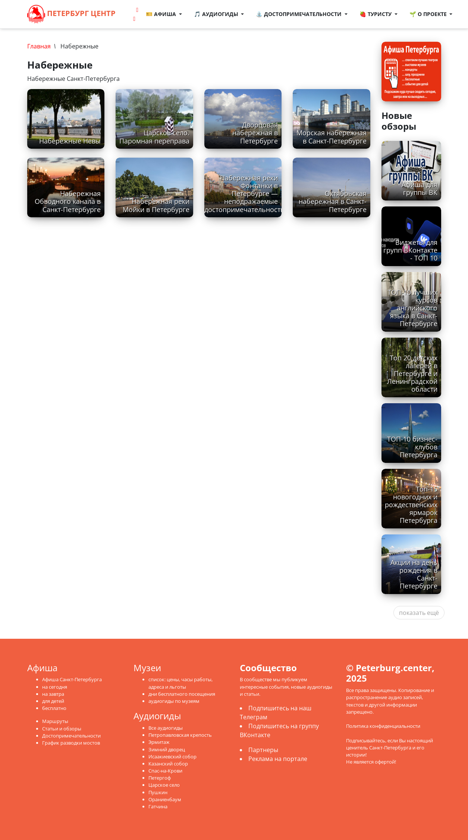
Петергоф (159, 777)
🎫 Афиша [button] (162, 14)
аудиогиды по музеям (174, 701)
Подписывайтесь (365, 740)
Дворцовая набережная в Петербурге (255, 132)
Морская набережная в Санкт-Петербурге (331, 136)
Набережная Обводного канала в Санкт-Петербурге (68, 201)
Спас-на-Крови (165, 770)
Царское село (164, 784)
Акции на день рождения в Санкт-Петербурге (413, 574)
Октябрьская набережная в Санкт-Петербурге (333, 201)
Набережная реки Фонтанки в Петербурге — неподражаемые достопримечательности (244, 193)
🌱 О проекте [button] (428, 14)
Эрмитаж (159, 742)
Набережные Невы (70, 140)
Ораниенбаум (164, 799)
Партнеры (263, 750)
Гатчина (157, 806)
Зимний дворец (166, 749)
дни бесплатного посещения (181, 694)
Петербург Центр (71, 14)
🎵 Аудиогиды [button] (217, 14)
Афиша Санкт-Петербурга (72, 679)
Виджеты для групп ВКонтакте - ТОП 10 (410, 250)
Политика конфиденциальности (383, 726)
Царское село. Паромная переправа (154, 136)
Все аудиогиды (165, 727)
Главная (39, 46)
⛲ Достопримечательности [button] (299, 14)
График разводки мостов (71, 742)
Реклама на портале (277, 759)
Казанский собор (168, 763)
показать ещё (419, 613)
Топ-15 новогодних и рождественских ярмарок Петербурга (411, 504)
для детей (53, 701)
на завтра (53, 694)
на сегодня (54, 686)
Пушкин (157, 792)
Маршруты (55, 721)
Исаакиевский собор (172, 756)
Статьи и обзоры (61, 728)
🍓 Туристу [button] (376, 14)
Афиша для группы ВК (419, 188)
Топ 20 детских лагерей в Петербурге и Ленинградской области (412, 373)
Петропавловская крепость (180, 735)
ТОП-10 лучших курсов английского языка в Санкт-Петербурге (412, 308)
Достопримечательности (71, 735)
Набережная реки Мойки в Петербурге (156, 205)
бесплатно (54, 708)
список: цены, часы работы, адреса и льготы (180, 683)
